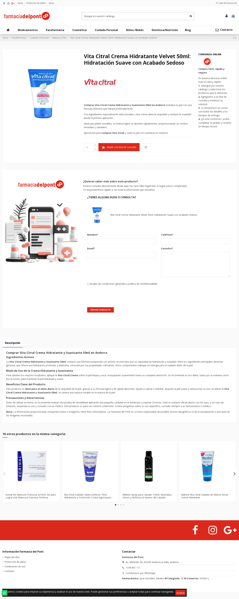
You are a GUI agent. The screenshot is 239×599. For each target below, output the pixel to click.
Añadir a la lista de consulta (119, 147)
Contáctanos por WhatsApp (140, 573)
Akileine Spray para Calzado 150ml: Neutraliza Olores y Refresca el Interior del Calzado (146, 496)
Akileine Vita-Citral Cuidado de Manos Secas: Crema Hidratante (205, 496)
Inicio (51, 3)
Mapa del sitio (12, 557)
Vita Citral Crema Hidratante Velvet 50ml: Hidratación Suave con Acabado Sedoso (142, 215)
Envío (20, 3)
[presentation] (112, 294)
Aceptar (180, 592)
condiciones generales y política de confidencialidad (129, 283)
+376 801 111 (133, 567)
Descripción (12, 343)
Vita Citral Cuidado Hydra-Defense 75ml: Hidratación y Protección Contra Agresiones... (88, 496)
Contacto (9, 571)
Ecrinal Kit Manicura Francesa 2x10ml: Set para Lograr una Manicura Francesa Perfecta (30, 496)
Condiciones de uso (15, 566)
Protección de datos (36, 3)
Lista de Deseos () (226, 3)
